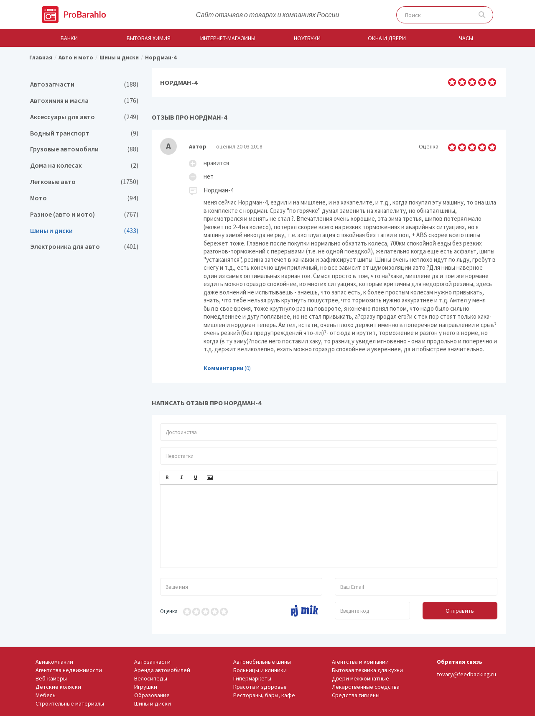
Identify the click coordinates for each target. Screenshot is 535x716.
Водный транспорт (84, 133)
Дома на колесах (84, 165)
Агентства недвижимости (69, 670)
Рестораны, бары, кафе (264, 695)
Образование (152, 695)
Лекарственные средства (366, 686)
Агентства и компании (360, 661)
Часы (466, 38)
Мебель (46, 695)
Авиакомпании (54, 661)
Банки (69, 38)
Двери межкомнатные (360, 678)
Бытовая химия (149, 38)
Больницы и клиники (260, 670)
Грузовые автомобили (84, 149)
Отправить (460, 610)
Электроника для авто (84, 246)
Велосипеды (150, 678)
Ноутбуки (307, 38)
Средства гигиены (356, 695)
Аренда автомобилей (162, 670)
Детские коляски (58, 686)
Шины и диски (84, 230)
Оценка (169, 611)
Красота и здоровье (260, 686)
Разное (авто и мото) (84, 214)
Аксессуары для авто (84, 117)
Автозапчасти (84, 84)
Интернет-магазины (227, 38)
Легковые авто (84, 181)
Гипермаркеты (252, 678)
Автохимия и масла (84, 100)
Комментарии (223, 368)
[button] (167, 477)
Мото (84, 198)
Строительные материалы (70, 703)
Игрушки (145, 686)
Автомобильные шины (262, 661)
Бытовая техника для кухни (367, 670)
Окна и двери (387, 38)
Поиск (482, 14)
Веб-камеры (51, 678)
